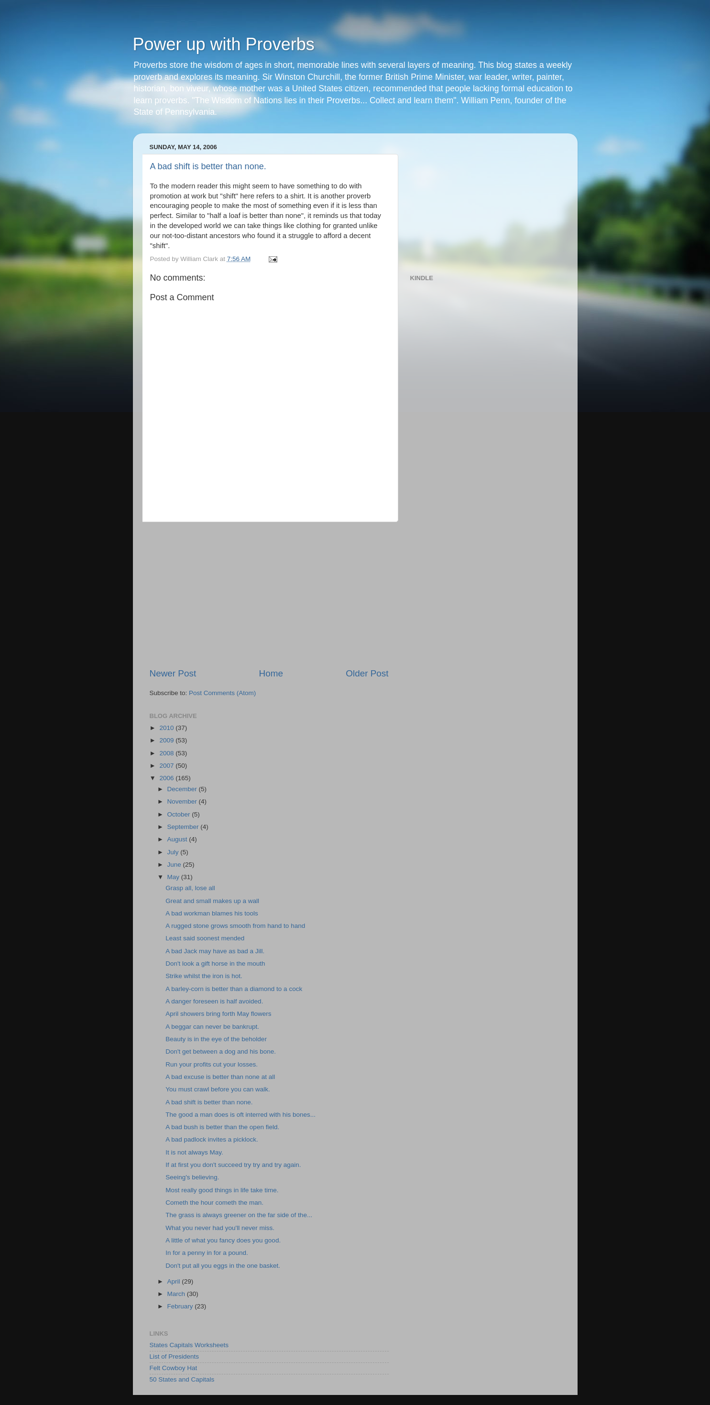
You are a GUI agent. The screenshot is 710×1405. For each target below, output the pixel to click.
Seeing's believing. (192, 1177)
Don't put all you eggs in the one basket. (222, 1265)
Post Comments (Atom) (222, 693)
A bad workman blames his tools (211, 913)
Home (271, 673)
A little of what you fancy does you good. (223, 1240)
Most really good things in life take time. (221, 1190)
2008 (167, 753)
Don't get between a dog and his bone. (220, 1051)
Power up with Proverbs (224, 44)
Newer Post (173, 673)
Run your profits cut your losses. (211, 1064)
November (183, 801)
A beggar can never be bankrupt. (212, 1026)
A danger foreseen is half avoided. (214, 1001)
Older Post (367, 673)
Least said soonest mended (204, 938)
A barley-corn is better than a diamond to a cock (233, 988)
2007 (167, 765)
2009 (167, 740)
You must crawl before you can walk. (217, 1089)
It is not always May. (194, 1152)
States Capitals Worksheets (189, 1345)
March (177, 1293)
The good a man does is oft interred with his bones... (240, 1114)
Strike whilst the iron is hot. (203, 976)
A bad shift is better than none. (208, 166)
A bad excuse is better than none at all (220, 1076)
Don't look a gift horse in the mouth (215, 963)
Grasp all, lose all (190, 888)
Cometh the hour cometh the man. (214, 1202)
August (178, 839)
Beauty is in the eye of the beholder (216, 1039)
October (179, 814)
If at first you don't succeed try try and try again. (233, 1164)
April (174, 1281)
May (174, 877)
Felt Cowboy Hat (173, 1368)
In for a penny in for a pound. (206, 1252)
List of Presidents (174, 1356)
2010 (167, 727)
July (174, 852)
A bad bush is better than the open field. (222, 1127)
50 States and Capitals (182, 1379)
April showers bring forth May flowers (218, 1013)
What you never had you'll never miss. (219, 1227)
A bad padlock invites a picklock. (211, 1139)
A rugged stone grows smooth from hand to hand (235, 925)
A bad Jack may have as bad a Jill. (214, 951)
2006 (167, 778)
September (184, 826)
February (181, 1306)
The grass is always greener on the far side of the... (238, 1215)
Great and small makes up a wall (212, 900)
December (183, 789)
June (175, 864)
